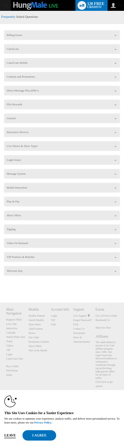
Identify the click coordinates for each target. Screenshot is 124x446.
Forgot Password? (82, 320)
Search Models (36, 320)
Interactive (11, 328)
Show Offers (35, 346)
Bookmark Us (102, 320)
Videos (9, 345)
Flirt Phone (12, 370)
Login (9, 354)
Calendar (11, 332)
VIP (8, 350)
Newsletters (79, 333)
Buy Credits (12, 366)
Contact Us (79, 328)
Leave (10, 435)
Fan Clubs (34, 337)
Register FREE (14, 319)
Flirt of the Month (38, 350)
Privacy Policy (43, 422)
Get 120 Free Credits (106, 315)
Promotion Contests (39, 341)
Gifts (53, 324)
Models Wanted (37, 315)
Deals (9, 374)
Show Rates (35, 324)
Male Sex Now (103, 327)
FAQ (75, 324)
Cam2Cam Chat (14, 358)
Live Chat (11, 324)
